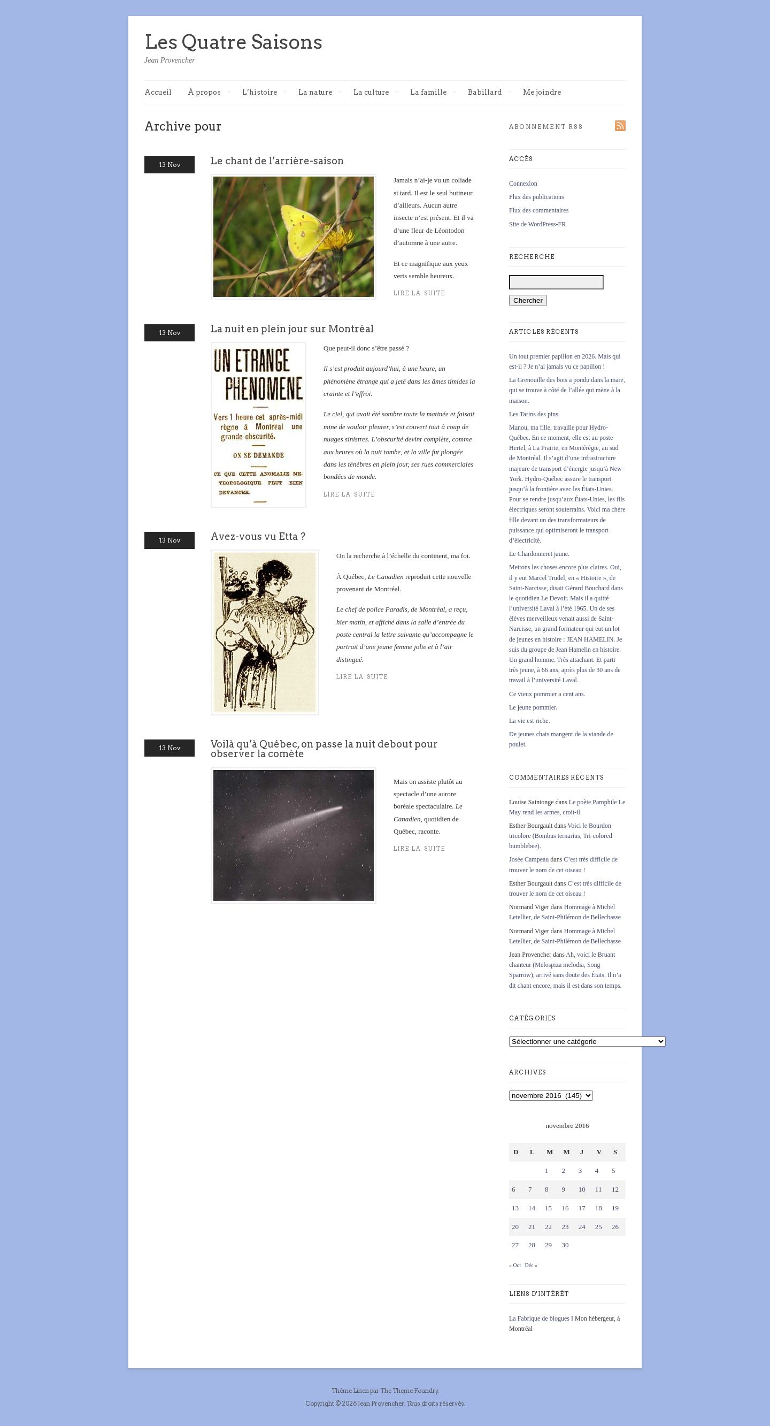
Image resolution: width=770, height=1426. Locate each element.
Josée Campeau (529, 859)
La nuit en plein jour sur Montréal (292, 328)
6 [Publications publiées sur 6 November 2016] (513, 1189)
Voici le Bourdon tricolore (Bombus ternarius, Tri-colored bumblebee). (560, 836)
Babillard (490, 92)
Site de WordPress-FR (537, 224)
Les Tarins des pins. (534, 414)
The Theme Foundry (409, 1390)
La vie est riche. (529, 721)
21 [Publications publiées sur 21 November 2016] (531, 1227)
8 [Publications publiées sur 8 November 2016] (547, 1189)
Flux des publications (536, 197)
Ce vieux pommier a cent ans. (547, 694)
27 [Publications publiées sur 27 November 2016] (515, 1245)
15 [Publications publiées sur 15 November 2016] (548, 1208)
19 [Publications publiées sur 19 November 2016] (615, 1208)
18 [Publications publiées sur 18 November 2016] (598, 1208)
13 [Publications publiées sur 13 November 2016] (515, 1208)
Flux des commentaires (538, 210)
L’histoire (265, 92)
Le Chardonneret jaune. (539, 554)
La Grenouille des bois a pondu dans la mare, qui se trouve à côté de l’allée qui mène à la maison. (567, 390)
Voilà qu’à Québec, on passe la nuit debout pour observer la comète (324, 748)
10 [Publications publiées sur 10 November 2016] (582, 1189)
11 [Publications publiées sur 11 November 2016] (598, 1189)
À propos (210, 92)
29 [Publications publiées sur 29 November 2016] (548, 1245)
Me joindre (542, 92)
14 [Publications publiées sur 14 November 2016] (531, 1208)
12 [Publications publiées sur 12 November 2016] (615, 1189)
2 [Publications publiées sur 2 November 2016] (563, 1170)
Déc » (531, 1265)
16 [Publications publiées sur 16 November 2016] (564, 1208)
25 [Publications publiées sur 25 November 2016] (598, 1227)
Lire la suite (349, 494)
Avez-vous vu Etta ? (258, 536)
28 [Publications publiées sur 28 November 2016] (531, 1245)
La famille (433, 92)
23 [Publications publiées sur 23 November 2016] (564, 1227)
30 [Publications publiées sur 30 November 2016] (564, 1245)
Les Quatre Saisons (233, 42)
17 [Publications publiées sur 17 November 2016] (582, 1208)
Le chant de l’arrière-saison (277, 160)
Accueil (158, 92)
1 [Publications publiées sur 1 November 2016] (547, 1170)
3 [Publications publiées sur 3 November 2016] (580, 1170)
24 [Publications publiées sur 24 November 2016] (582, 1227)
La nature (320, 92)
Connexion (523, 183)
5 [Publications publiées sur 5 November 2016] (613, 1170)
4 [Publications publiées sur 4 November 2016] (597, 1170)
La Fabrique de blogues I (541, 1318)
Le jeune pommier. (533, 707)
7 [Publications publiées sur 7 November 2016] (530, 1189)
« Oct (515, 1265)
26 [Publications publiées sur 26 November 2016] (615, 1227)
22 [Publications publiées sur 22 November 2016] (548, 1227)
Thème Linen (351, 1390)
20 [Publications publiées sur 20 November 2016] (515, 1227)
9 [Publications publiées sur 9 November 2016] (563, 1189)
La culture (376, 92)
